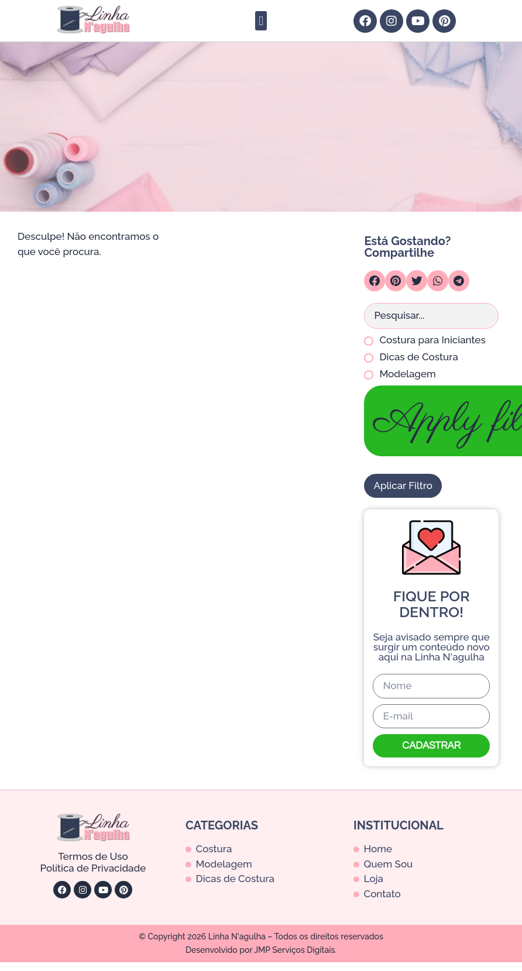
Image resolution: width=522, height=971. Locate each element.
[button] (260, 20)
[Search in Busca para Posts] (431, 316)
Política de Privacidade (93, 868)
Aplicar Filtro (402, 485)
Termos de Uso (93, 856)
